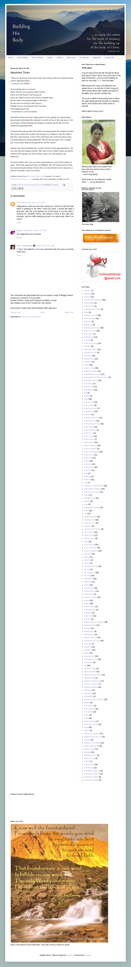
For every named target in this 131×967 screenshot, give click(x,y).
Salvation (88, 650)
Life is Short (89, 532)
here (88, 182)
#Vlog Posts (89, 306)
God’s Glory (89, 427)
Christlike (88, 356)
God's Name (89, 439)
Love (86, 542)
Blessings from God (92, 328)
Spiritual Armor (90, 668)
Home (10, 57)
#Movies (87, 291)
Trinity (86, 715)
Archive (59, 57)
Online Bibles (22, 57)
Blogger (88, 955)
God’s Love (88, 436)
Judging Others (90, 517)
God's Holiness (90, 430)
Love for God (89, 545)
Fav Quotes (84, 57)
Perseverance (89, 591)
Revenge (87, 644)
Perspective (89, 594)
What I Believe (37, 57)
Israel (86, 511)
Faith (86, 399)
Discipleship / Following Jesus (96, 377)
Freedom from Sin (91, 418)
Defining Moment (91, 371)
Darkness (88, 362)
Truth (86, 718)
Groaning (88, 470)
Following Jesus (90, 408)
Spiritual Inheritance (92, 681)
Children (87, 346)
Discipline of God (91, 380)
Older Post (69, 312)
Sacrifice (87, 647)
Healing (87, 476)
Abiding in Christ (90, 315)
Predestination (90, 610)
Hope (86, 495)
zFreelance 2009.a (91, 771)
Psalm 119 (88, 616)
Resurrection (89, 634)
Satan (86, 653)
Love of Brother (90, 548)
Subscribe (97, 57)
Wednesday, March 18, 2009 (33, 203)
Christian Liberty (90, 349)
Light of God (89, 535)
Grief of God (89, 467)
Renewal (87, 628)
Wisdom (87, 740)
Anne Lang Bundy (24, 246)
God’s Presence (90, 445)
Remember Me (90, 625)
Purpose (87, 619)
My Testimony (89, 573)
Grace (86, 461)
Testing (87, 703)
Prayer (40, 185)
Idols (86, 504)
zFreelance (88, 768)
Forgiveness (89, 411)
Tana (19, 203)
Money (86, 563)
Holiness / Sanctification (93, 486)
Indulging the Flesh (91, 507)
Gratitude (88, 464)
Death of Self (89, 368)
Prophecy (88, 613)
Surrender (88, 693)
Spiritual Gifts (89, 678)
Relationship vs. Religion (94, 622)
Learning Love (90, 523)
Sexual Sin (88, 662)
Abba (86, 312)
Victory (87, 730)
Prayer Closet (89, 606)
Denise (20, 230)
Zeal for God (89, 765)
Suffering (87, 690)
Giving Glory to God (92, 424)
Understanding (90, 721)
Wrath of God (89, 758)
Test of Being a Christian (94, 699)
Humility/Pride (89, 498)
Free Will (87, 414)
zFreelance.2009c (91, 777)
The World (88, 712)
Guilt (86, 473)
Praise (86, 600)
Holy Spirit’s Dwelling (92, 489)
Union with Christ (91, 724)
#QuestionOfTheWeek (93, 300)
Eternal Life (88, 387)
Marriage (87, 554)
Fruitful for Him (90, 421)
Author (50, 57)
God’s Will (88, 458)
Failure (87, 396)
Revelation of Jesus (92, 641)
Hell (85, 483)
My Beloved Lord (91, 566)
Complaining (89, 359)
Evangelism (88, 390)
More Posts (71, 57)
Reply (19, 222)
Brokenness (89, 337)
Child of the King (90, 343)
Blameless (88, 325)
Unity (86, 727)
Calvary (87, 340)
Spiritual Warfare (91, 687)
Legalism (87, 526)
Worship (87, 752)
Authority (87, 322)
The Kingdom (89, 709)
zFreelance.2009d (91, 780)
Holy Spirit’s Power (91, 492)
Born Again (88, 334)
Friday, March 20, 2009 (45, 246)
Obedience (88, 579)
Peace (86, 585)
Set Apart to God (91, 659)
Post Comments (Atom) (31, 317)
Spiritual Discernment (92, 675)
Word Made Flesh (91, 746)
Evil (85, 393)
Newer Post (15, 312)
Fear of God (89, 402)
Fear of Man (89, 405)
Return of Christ (90, 637)
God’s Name (89, 442)
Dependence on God (92, 374)
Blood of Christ (90, 331)
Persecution (89, 588)
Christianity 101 (90, 352)
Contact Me (109, 57)
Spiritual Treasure (91, 684)
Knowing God (89, 520)
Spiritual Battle (90, 672)
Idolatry (87, 501)
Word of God (89, 749)
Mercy (86, 557)
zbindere (70, 955)
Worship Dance (90, 755)
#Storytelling (89, 303)
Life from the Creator (92, 529)
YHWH (87, 761)
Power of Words (90, 597)
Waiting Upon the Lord (93, 737)
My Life (87, 569)
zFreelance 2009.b (91, 774)
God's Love (88, 433)
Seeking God (89, 656)
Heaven (87, 480)
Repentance (89, 631)
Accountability (89, 318)
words (99, 81)
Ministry (87, 560)
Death (86, 365)
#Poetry (87, 297)
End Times (88, 383)
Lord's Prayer (89, 538)
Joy (85, 514)
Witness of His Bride (92, 743)
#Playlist (87, 294)
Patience (34, 185)
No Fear (87, 575)
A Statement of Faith (92, 309)
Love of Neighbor (91, 551)
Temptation (88, 696)
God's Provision (90, 449)
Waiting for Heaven (91, 734)
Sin (85, 665)
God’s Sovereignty (23, 185)
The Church (89, 706)
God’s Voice (89, 455)
